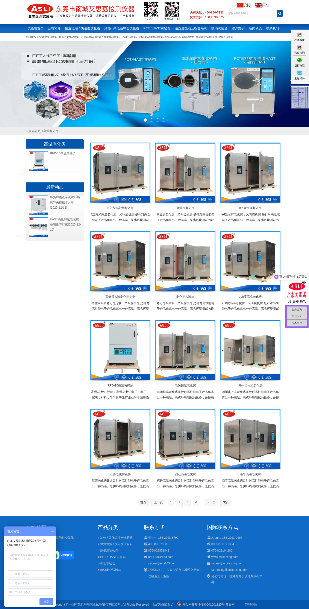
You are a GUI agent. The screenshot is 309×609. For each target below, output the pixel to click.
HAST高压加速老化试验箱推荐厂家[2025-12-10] (65, 224)
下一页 (210, 502)
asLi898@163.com (160, 557)
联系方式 (154, 527)
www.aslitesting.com (224, 557)
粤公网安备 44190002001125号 (201, 604)
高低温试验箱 (172, 36)
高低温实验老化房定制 (120, 296)
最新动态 (54, 187)
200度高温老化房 (250, 296)
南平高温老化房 (250, 474)
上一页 (158, 502)
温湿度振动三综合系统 (191, 28)
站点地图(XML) (163, 604)
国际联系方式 (222, 527)
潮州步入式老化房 (250, 385)
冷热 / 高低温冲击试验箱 (121, 28)
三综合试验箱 (128, 36)
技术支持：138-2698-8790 (207, 17)
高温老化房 (54, 144)
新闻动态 (255, 28)
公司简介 (54, 28)
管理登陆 (251, 604)
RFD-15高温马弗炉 (120, 385)
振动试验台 (219, 28)
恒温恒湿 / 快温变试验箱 (82, 28)
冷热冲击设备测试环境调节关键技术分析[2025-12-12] (65, 202)
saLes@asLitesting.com (227, 563)
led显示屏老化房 (250, 208)
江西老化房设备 (120, 474)
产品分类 (108, 527)
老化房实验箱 (185, 296)
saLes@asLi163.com (162, 563)
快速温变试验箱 (48, 36)
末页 (226, 502)
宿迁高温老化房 (185, 474)
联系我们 (272, 28)
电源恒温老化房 (185, 385)
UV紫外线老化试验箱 (107, 36)
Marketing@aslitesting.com (229, 569)
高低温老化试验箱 (69, 36)
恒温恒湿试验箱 (224, 36)
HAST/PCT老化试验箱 (150, 36)
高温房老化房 (185, 208)
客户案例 (238, 28)
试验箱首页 (35, 28)
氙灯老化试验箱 (205, 36)
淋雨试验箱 (87, 36)
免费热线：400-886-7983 (207, 12)
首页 (143, 502)
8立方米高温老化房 (120, 208)
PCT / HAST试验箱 (157, 28)
